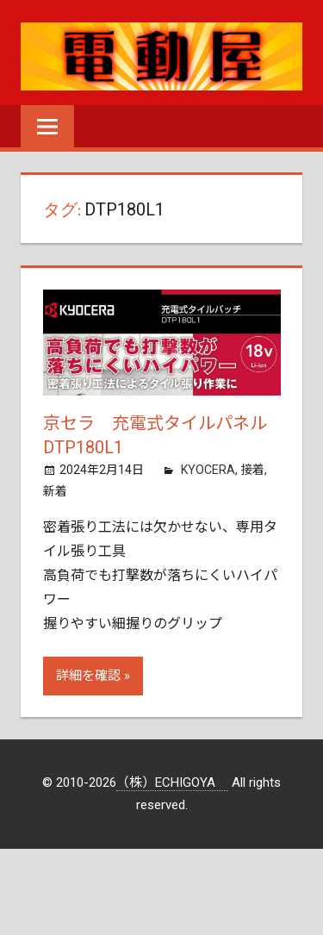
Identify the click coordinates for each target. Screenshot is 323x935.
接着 (252, 470)
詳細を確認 (88, 675)
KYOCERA (208, 470)
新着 (55, 491)
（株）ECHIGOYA (172, 782)
